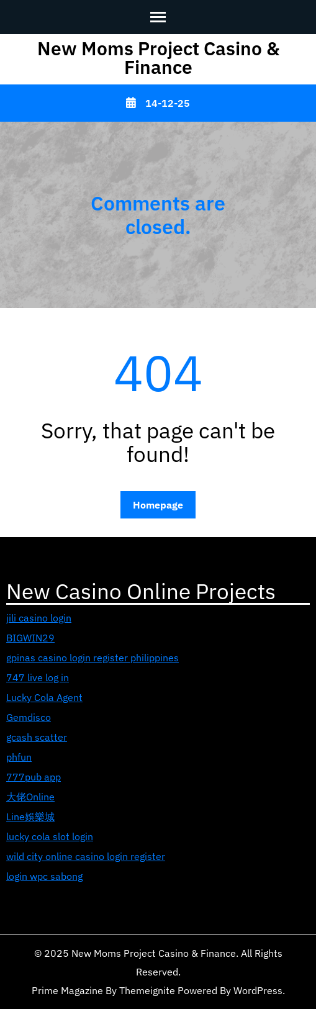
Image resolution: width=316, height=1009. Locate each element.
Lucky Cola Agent (44, 697)
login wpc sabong (44, 876)
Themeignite (147, 990)
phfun (19, 757)
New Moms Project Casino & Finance (158, 57)
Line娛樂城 (30, 816)
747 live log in (37, 677)
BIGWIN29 (30, 637)
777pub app (33, 777)
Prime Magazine (67, 990)
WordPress (257, 990)
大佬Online (30, 796)
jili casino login (38, 618)
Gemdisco (28, 717)
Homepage (158, 505)
